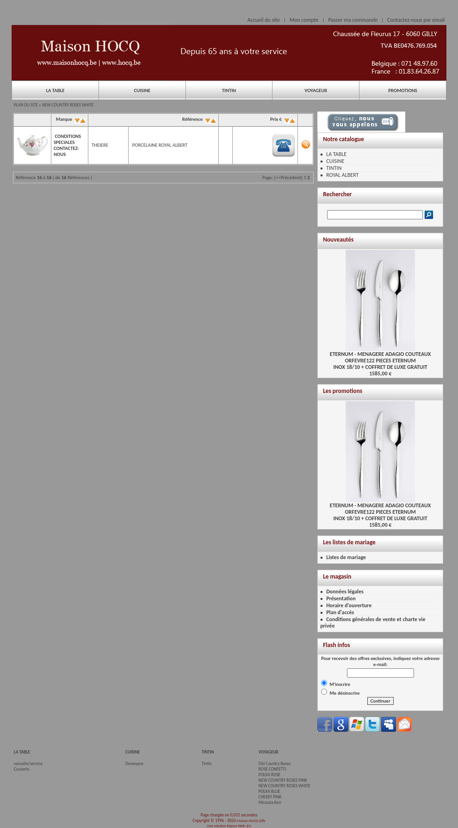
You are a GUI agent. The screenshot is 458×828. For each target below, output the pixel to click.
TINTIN (229, 90)
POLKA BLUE (269, 791)
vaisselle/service (28, 763)
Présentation (341, 598)
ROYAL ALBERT (342, 175)
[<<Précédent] (288, 177)
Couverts (22, 769)
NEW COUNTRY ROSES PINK (283, 780)
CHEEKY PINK (270, 797)
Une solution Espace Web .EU (229, 825)
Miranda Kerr (270, 802)
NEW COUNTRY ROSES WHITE (68, 105)
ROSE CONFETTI (272, 769)
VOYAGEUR (315, 90)
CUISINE (142, 90)
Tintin (207, 763)
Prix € (282, 119)
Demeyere (134, 763)
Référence (198, 119)
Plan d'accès (340, 612)
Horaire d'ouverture (348, 605)
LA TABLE (55, 90)
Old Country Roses (275, 763)
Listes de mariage (346, 557)
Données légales (345, 591)
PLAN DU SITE (26, 105)
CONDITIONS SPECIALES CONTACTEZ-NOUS (67, 145)
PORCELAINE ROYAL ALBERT (159, 145)
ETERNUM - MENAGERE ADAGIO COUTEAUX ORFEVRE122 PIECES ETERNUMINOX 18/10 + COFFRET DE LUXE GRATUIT (380, 358)
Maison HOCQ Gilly (251, 820)
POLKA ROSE (269, 775)
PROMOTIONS (402, 90)
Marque (70, 119)
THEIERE (100, 145)
